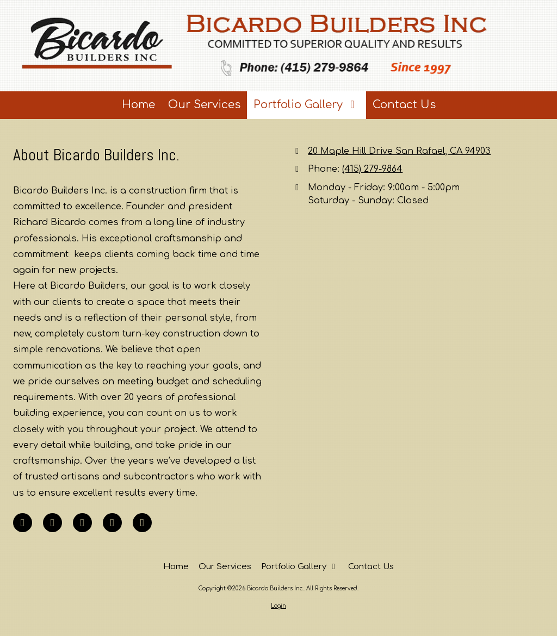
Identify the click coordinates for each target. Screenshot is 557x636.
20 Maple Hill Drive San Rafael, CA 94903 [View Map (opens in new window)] (399, 151)
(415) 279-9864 (372, 169)
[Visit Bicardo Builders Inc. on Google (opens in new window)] (82, 522)
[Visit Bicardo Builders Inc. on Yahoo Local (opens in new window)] (112, 522)
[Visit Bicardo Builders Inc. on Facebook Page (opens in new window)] (22, 522)
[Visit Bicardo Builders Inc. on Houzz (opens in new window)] (142, 522)
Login (278, 606)
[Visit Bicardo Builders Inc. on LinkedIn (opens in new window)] (52, 522)
